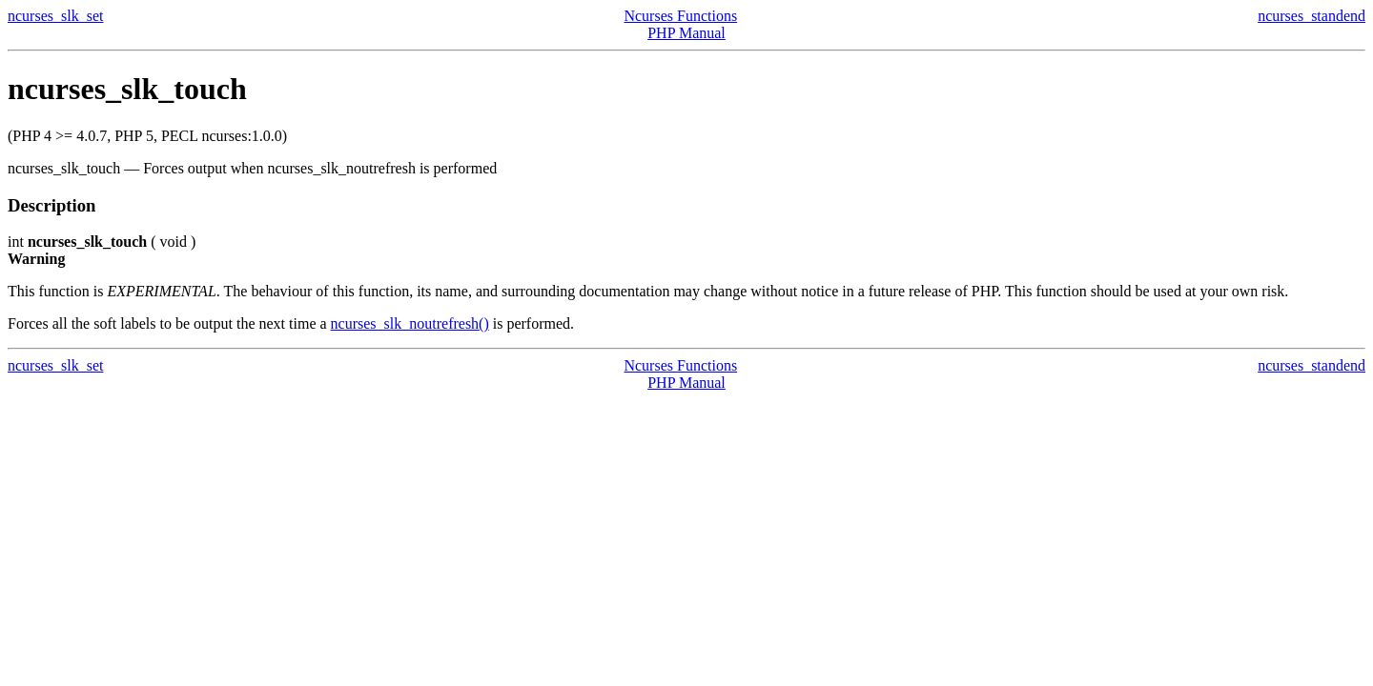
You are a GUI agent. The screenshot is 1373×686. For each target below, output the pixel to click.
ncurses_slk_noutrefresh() (410, 323)
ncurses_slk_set (55, 16)
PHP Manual (686, 33)
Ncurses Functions (680, 16)
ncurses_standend (1311, 16)
